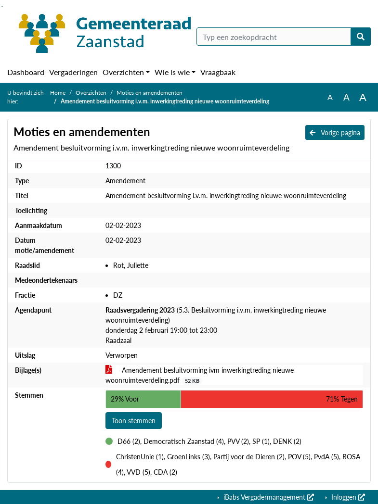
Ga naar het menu (2, 6)
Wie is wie (172, 71)
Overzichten (123, 71)
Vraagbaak (217, 71)
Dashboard (25, 71)
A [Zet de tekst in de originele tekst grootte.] (330, 96)
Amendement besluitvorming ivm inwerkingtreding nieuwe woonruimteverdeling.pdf (199, 375)
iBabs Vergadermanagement (268, 497)
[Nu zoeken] (361, 36)
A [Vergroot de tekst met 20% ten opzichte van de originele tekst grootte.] (346, 96)
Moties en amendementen (149, 92)
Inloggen (347, 497)
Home (57, 92)
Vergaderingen (73, 71)
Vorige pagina (335, 132)
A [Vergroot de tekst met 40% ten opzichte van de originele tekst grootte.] (362, 97)
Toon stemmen (134, 420)
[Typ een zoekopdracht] (283, 36)
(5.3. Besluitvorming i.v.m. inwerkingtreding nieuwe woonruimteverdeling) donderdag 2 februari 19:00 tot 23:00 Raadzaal (215, 325)
